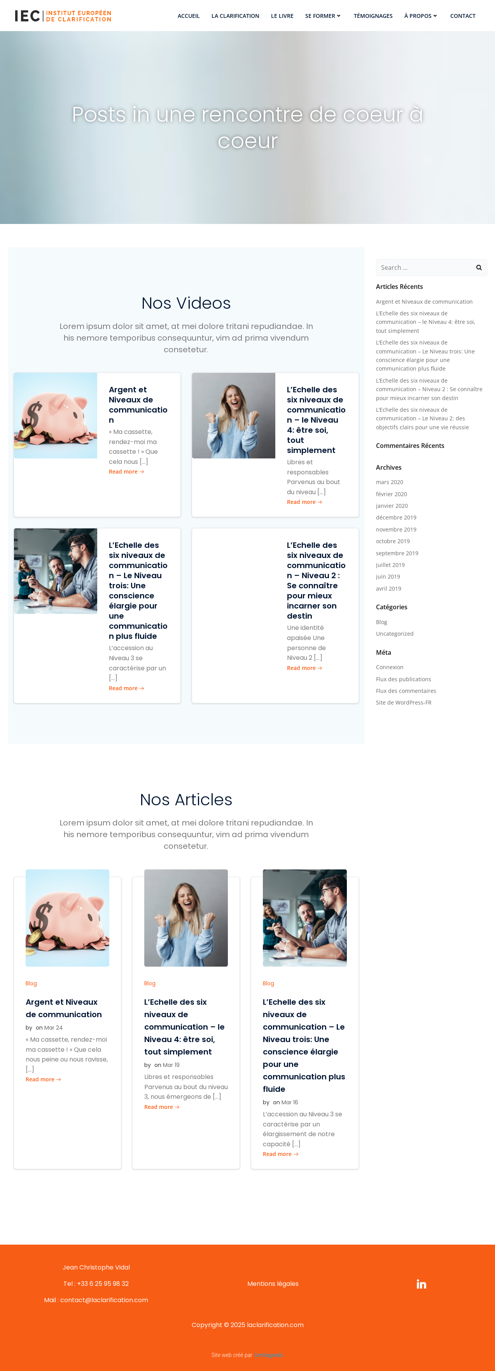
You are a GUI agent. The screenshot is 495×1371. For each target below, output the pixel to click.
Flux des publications (403, 679)
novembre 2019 (396, 529)
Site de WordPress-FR (404, 702)
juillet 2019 (390, 564)
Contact (463, 15)
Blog (31, 983)
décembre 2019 (396, 517)
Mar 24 (53, 1028)
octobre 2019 (393, 541)
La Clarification (235, 15)
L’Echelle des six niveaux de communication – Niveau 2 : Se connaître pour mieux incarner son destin (429, 389)
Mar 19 (171, 1065)
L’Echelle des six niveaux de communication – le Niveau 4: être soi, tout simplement (426, 322)
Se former (323, 15)
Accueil (189, 15)
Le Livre (282, 15)
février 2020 (391, 494)
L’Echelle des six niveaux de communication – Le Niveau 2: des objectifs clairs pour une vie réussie (422, 418)
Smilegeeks (268, 1355)
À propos (421, 15)
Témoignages (373, 15)
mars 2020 (389, 482)
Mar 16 (290, 1102)
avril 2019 (388, 588)
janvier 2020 (392, 505)
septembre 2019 (397, 553)
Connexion (390, 667)
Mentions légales (273, 1283)
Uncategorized (395, 633)
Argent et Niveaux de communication (424, 301)
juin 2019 (388, 576)
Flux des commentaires (406, 690)
